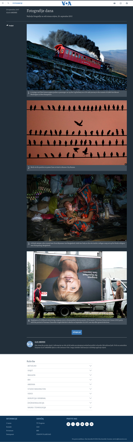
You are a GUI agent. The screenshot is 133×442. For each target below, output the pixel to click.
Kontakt (9, 427)
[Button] (10, 26)
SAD (37, 427)
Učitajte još (77, 332)
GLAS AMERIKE (11, 12)
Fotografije (17, 3)
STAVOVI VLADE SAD (43, 434)
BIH (37, 431)
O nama (8, 423)
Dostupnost (10, 434)
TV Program (40, 423)
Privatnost (9, 431)
